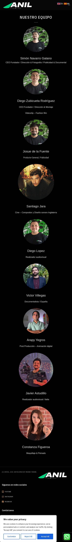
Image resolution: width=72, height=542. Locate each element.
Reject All (28, 536)
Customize (11, 536)
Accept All (45, 536)
